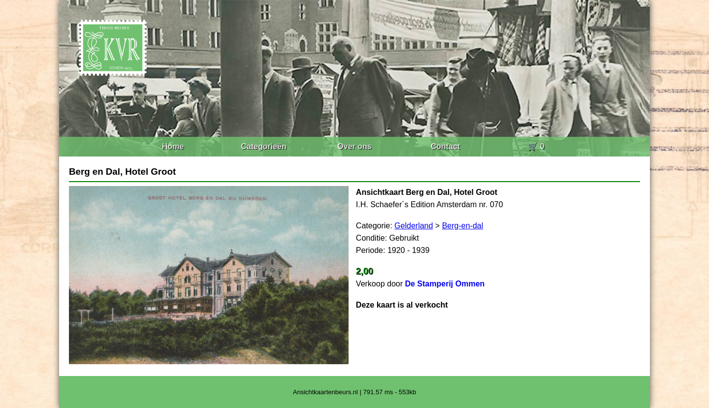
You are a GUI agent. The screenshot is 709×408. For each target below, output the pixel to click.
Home (173, 146)
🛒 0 (536, 146)
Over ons (354, 146)
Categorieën (263, 146)
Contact (445, 146)
